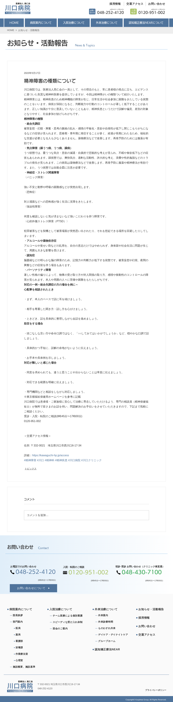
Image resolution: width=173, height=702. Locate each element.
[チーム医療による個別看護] (69, 616)
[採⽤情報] (151, 618)
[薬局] (29, 635)
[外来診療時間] (110, 622)
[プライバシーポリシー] (153, 690)
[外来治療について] (107, 609)
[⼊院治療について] (62, 609)
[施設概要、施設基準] (25, 667)
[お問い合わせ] (155, 4)
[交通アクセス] (133, 4)
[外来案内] (110, 615)
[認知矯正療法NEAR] (107, 649)
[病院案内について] (22, 609)
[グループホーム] (110, 641)
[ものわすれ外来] (110, 628)
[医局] (29, 628)
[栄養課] (29, 647)
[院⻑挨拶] (25, 615)
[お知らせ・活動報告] (151, 609)
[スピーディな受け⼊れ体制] (69, 622)
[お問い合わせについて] (33, 588)
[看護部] (29, 641)
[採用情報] (114, 4)
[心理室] (29, 660)
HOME (10, 30)
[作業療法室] (29, 654)
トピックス (30, 468)
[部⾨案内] (25, 622)
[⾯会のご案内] (69, 628)
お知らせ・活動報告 (29, 30)
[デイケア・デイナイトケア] (113, 635)
